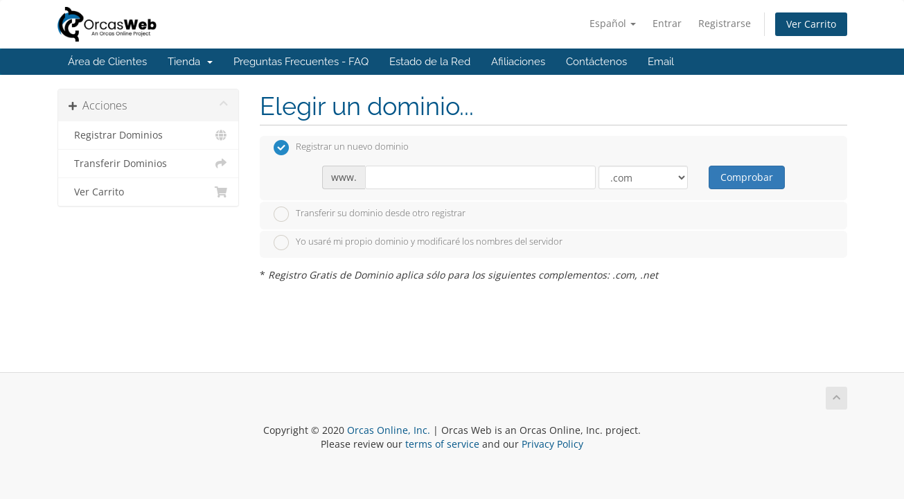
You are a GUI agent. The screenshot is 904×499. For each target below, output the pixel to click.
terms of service (442, 443)
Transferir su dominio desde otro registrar (370, 214)
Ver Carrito (811, 23)
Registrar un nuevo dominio (341, 147)
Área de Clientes (107, 61)
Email (661, 61)
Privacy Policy (552, 443)
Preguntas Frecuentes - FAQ (301, 61)
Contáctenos (596, 61)
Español (613, 23)
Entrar (667, 23)
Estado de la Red (429, 61)
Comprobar (746, 177)
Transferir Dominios (149, 163)
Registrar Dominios (149, 135)
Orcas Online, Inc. (388, 430)
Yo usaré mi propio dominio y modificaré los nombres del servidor (418, 242)
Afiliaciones (518, 61)
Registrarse (724, 23)
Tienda (190, 61)
